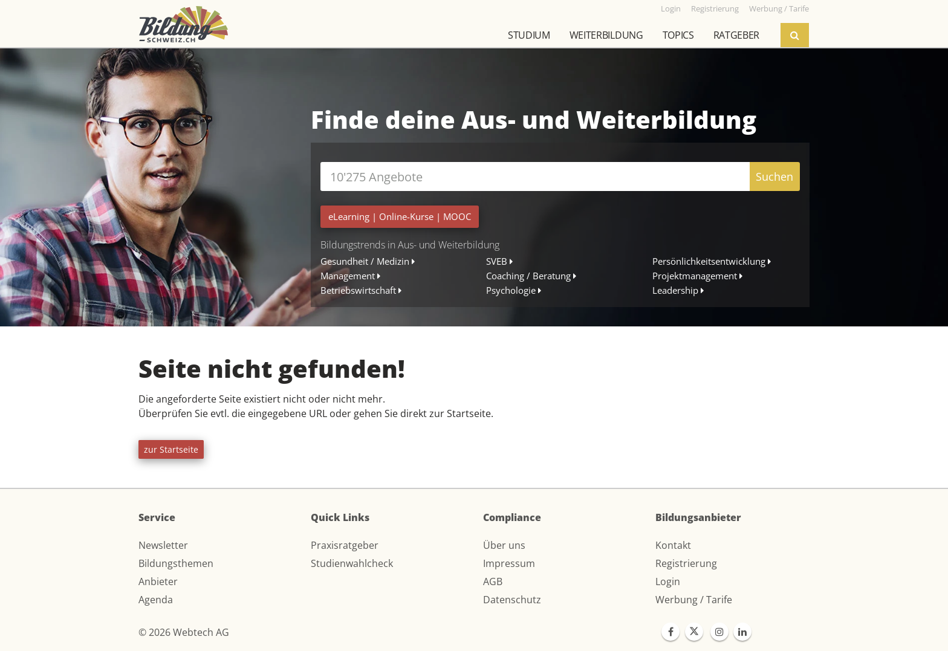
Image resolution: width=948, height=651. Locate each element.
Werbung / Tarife (693, 599)
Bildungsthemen (175, 563)
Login (667, 581)
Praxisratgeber (344, 545)
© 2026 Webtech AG (183, 632)
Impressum (509, 563)
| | (399, 216)
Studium (529, 35)
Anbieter (158, 581)
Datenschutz (512, 599)
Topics (678, 35)
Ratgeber (736, 35)
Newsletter (163, 545)
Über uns (504, 545)
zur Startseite (171, 449)
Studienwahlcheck (352, 563)
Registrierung (686, 563)
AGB (492, 581)
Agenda (155, 599)
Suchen (774, 176)
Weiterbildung (606, 35)
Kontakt (673, 545)
